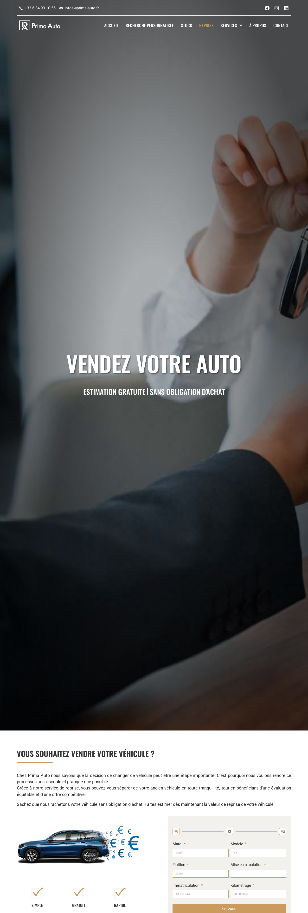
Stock (186, 25)
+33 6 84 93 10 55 (40, 8)
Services (231, 25)
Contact (281, 25)
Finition (179, 865)
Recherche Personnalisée (150, 25)
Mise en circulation (247, 865)
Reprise (206, 25)
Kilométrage (241, 886)
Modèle (237, 844)
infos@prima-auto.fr (82, 8)
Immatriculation (186, 886)
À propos (257, 25)
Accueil (111, 25)
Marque (179, 844)
